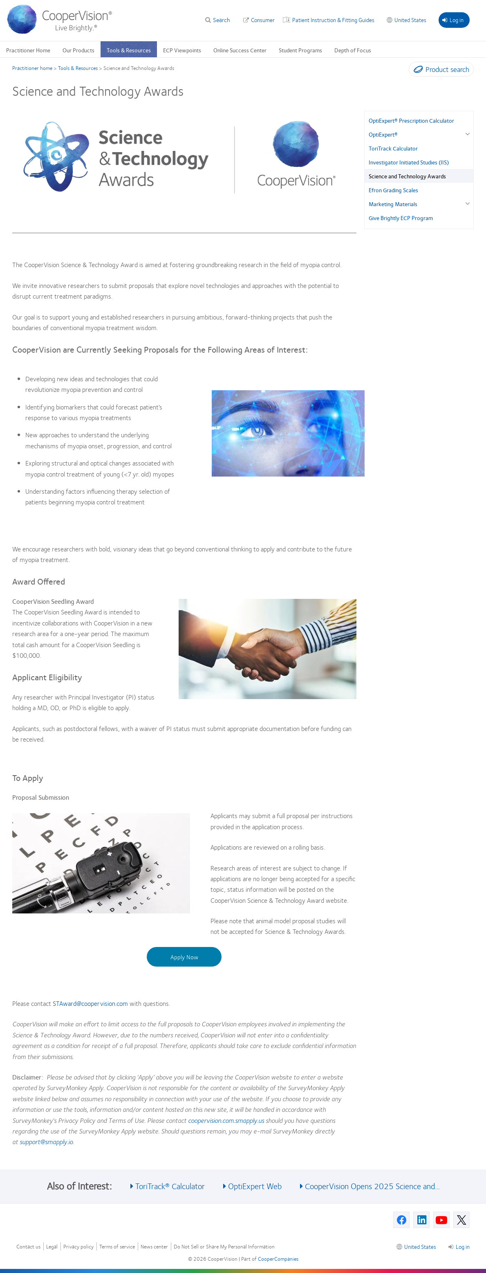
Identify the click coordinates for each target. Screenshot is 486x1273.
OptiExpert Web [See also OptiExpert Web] (255, 1185)
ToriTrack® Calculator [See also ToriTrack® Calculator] (170, 1185)
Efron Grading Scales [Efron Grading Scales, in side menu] (393, 189)
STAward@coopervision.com (90, 1003)
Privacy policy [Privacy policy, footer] (78, 1246)
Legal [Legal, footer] (52, 1246)
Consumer (263, 19)
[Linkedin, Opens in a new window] (421, 1220)
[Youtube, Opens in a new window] (441, 1220)
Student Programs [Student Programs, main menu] (300, 49)
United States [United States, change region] (410, 19)
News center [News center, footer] (154, 1246)
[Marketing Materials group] (467, 203)
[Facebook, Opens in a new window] (401, 1220)
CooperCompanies (278, 1259)
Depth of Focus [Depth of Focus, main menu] (352, 49)
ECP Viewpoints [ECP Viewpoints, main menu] (182, 49)
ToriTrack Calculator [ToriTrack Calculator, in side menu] (393, 148)
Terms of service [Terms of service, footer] (117, 1246)
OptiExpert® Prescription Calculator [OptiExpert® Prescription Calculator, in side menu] (411, 120)
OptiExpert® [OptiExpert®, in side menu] (383, 134)
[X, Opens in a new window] (461, 1220)
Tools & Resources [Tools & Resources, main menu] (129, 49)
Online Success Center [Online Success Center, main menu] (240, 49)
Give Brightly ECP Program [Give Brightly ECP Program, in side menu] (401, 217)
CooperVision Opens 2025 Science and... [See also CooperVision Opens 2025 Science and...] (372, 1185)
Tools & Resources (78, 68)
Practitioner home (32, 68)
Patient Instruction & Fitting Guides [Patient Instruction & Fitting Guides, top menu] (333, 19)
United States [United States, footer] (420, 1246)
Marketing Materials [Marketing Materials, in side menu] (393, 203)
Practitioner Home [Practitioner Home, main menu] (28, 49)
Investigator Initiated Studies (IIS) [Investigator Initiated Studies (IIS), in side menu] (409, 161)
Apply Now (184, 957)
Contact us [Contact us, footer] (28, 1246)
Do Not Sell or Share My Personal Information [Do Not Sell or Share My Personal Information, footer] (224, 1246)
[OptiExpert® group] (467, 133)
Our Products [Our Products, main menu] (78, 49)
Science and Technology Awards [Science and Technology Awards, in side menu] (407, 175)
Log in (453, 19)
